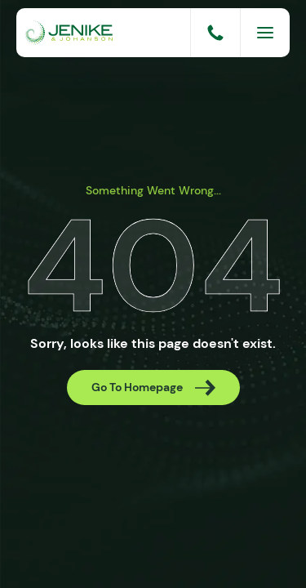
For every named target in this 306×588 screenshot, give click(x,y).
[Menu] (265, 32)
